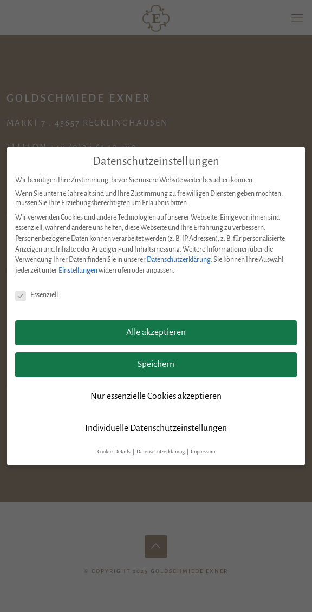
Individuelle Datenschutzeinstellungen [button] (156, 428)
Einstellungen (78, 270)
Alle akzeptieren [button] (156, 332)
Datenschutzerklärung (179, 260)
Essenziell (36, 295)
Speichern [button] (156, 364)
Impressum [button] (203, 452)
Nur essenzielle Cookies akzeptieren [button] (156, 396)
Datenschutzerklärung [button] (161, 452)
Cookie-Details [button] (115, 452)
